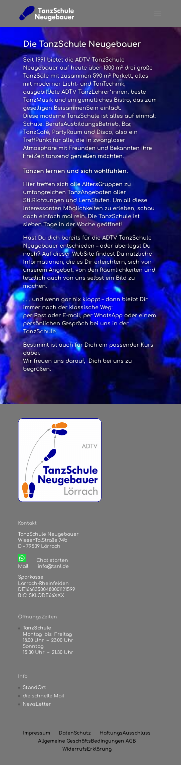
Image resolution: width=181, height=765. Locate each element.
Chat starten (52, 560)
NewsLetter (37, 704)
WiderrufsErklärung (87, 749)
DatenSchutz (75, 733)
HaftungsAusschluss (125, 733)
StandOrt (34, 687)
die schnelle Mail (43, 695)
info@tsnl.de (53, 566)
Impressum (36, 733)
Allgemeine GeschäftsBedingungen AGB (87, 741)
